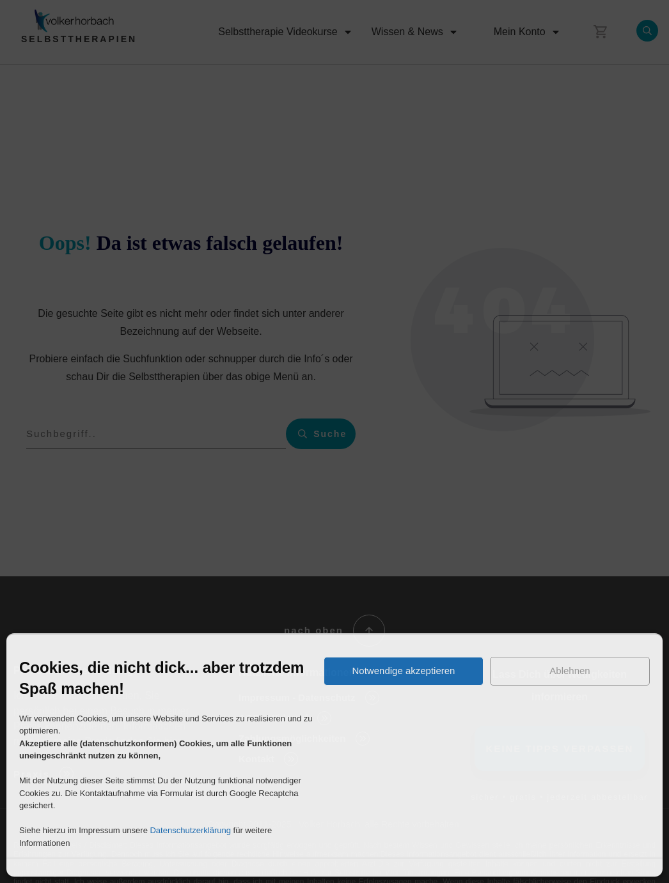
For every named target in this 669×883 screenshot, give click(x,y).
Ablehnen (569, 670)
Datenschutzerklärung (190, 830)
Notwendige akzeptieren (403, 670)
